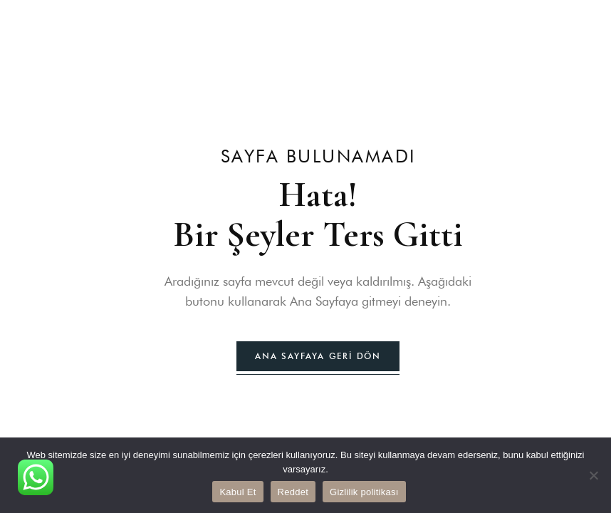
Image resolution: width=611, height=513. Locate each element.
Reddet (293, 492)
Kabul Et (237, 492)
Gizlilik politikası (364, 492)
